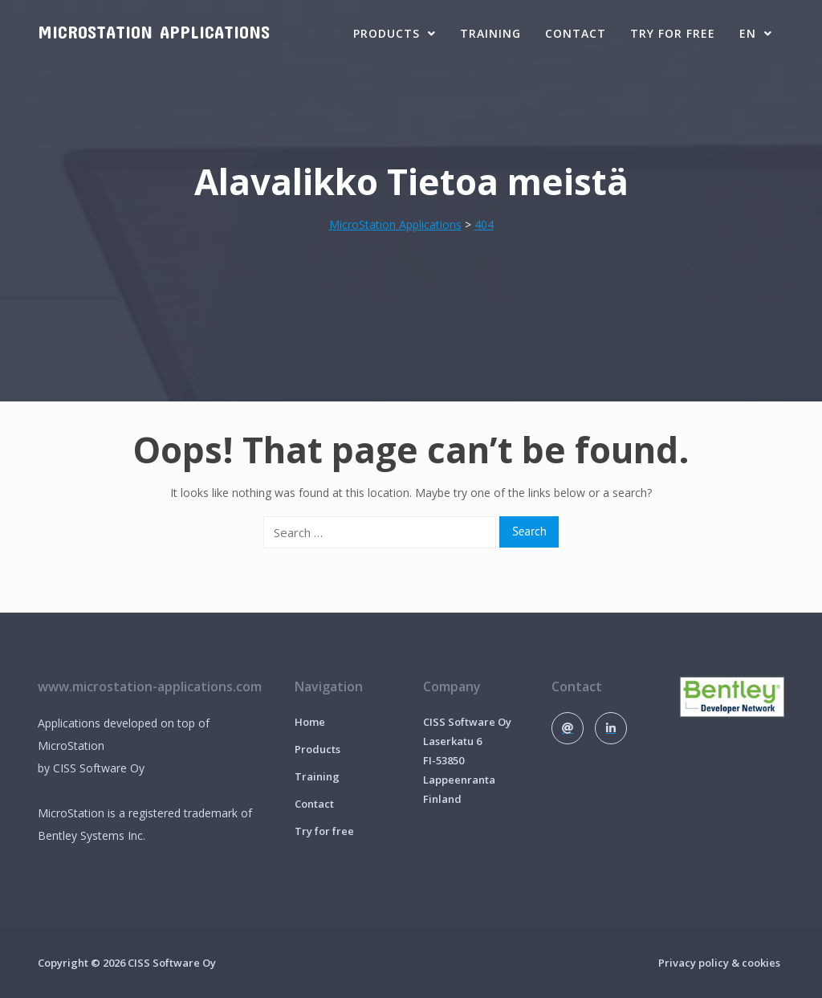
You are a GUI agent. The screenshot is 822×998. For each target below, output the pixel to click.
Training (490, 33)
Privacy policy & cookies (719, 962)
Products (394, 33)
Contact (575, 33)
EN (755, 33)
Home (310, 722)
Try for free (672, 33)
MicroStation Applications (154, 31)
